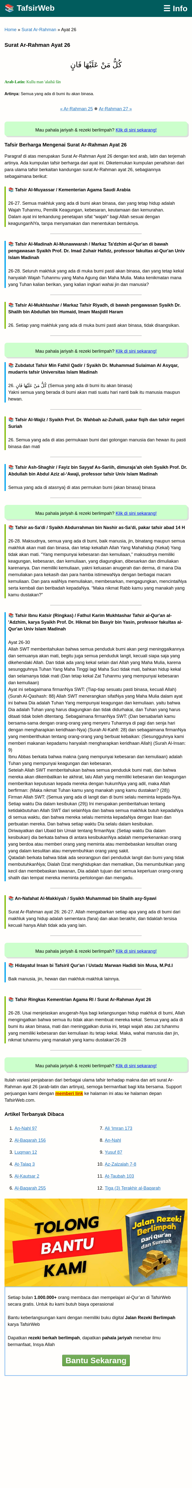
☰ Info (175, 8)
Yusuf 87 (113, 1152)
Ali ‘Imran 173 (118, 1128)
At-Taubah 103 (119, 1176)
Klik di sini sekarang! (136, 130)
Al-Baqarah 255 (30, 1188)
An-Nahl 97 (25, 1128)
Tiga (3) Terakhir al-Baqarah (132, 1188)
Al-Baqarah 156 (30, 1140)
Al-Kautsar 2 (26, 1176)
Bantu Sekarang (96, 1360)
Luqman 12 (25, 1152)
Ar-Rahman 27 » (115, 108)
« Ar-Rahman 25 (76, 108)
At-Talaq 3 (24, 1164)
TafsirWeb (36, 7)
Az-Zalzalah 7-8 (120, 1164)
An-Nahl (113, 1140)
